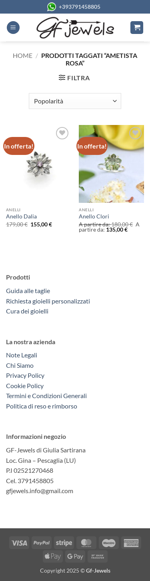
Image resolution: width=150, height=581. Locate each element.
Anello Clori (94, 216)
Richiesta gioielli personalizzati (48, 301)
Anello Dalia (21, 216)
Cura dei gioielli (27, 311)
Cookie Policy (25, 385)
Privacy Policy (25, 375)
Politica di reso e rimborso (41, 406)
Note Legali (21, 355)
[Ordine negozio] (75, 101)
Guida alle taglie (29, 290)
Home (22, 55)
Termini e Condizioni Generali (46, 395)
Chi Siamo (20, 365)
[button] (13, 27)
